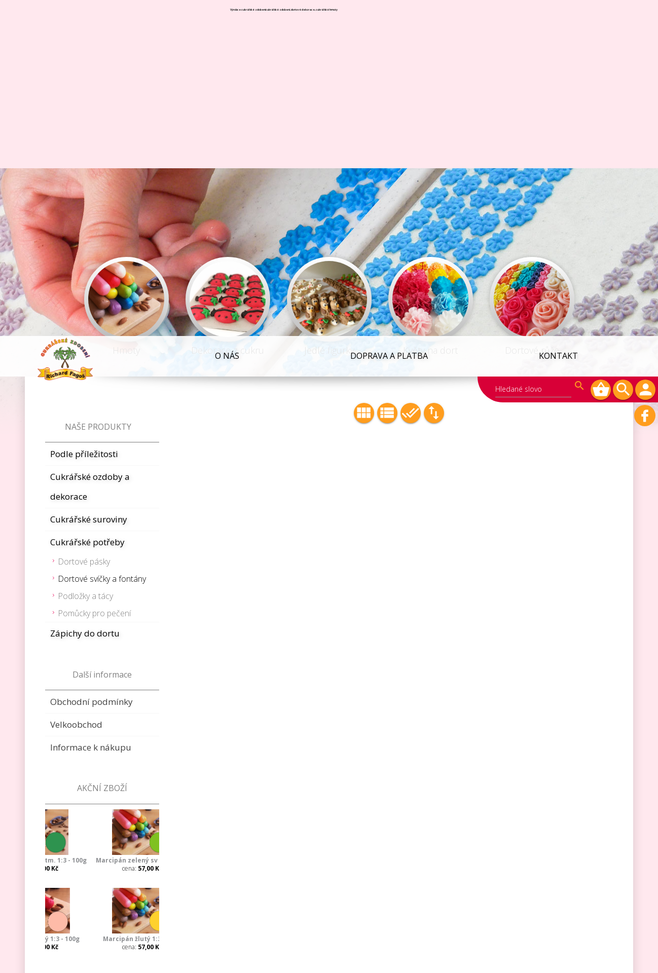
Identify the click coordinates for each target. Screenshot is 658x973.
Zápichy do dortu (85, 297)
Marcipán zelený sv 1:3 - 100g (103, 524)
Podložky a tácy (85, 260)
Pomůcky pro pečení (94, 277)
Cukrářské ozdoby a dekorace (90, 151)
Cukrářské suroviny (88, 183)
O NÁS (232, 19)
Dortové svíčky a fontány (102, 242)
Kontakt (558, 19)
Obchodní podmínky (91, 365)
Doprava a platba (391, 19)
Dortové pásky (84, 225)
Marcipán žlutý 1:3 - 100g (103, 602)
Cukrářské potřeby (87, 206)
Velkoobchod (76, 388)
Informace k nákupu (90, 411)
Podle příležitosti (84, 118)
